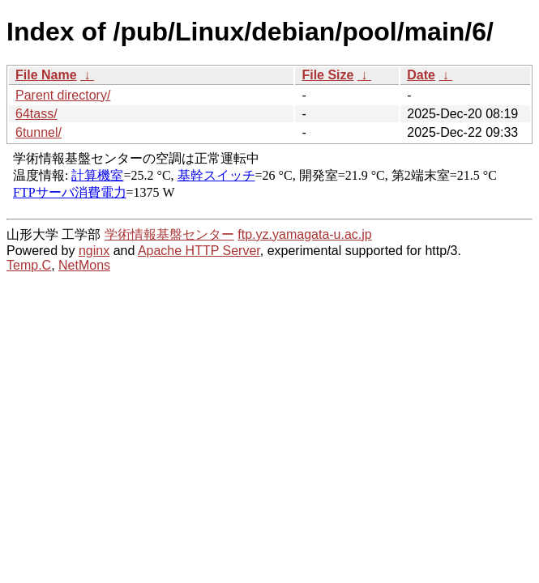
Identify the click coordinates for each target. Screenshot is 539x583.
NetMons (84, 265)
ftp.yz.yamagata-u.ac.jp (304, 234)
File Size (327, 75)
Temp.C (28, 265)
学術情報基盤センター (169, 234)
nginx (94, 250)
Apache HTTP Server (199, 250)
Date (421, 75)
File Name (46, 75)
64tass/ (36, 114)
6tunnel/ (38, 132)
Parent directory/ (62, 95)
